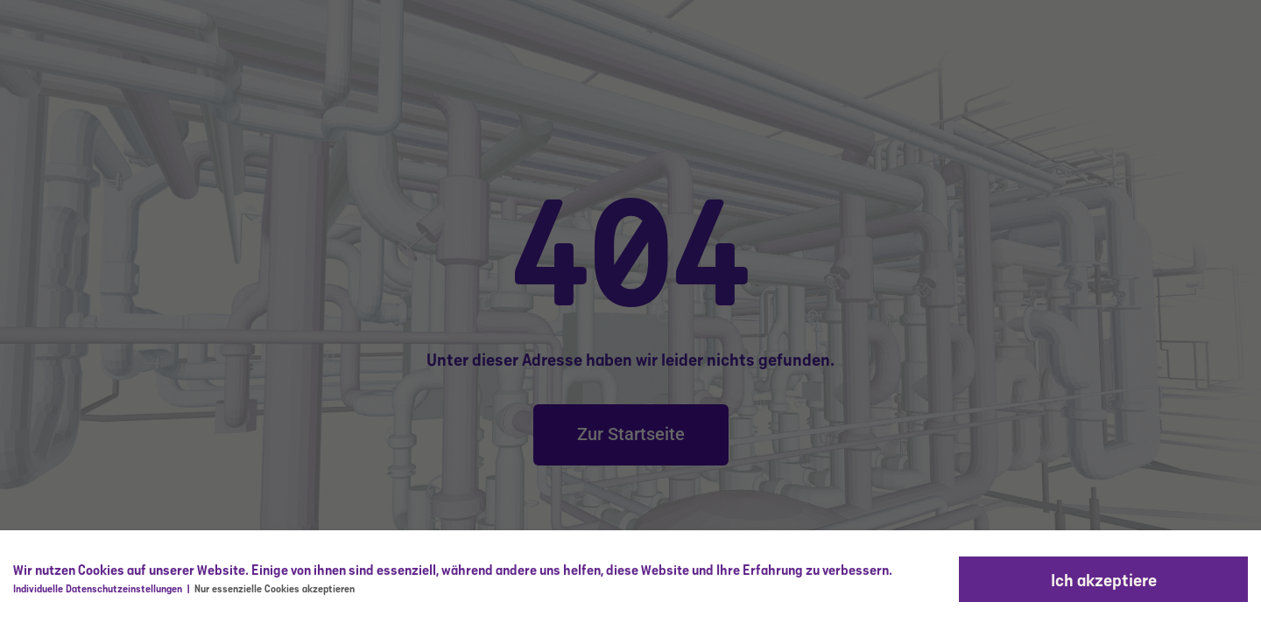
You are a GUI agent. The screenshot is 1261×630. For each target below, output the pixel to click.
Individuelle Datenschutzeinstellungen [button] (99, 588)
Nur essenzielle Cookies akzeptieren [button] (274, 588)
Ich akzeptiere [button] (1104, 579)
